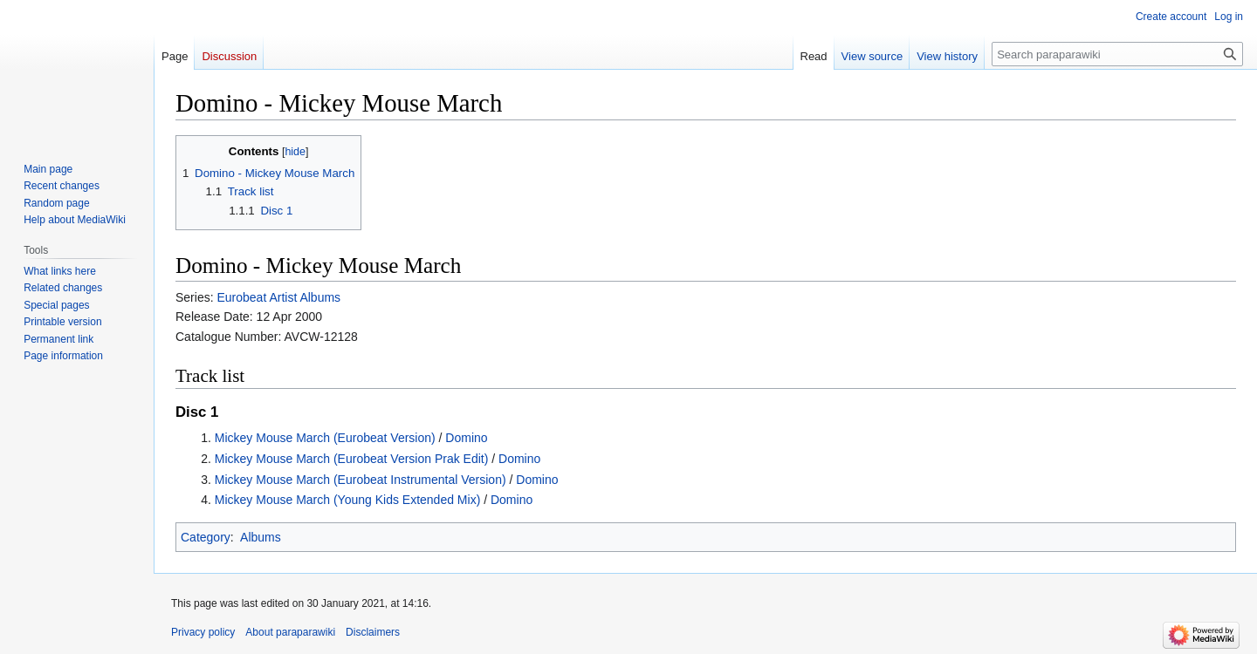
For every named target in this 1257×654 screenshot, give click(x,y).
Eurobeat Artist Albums (278, 297)
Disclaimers (373, 632)
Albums (260, 537)
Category (205, 537)
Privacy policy (203, 632)
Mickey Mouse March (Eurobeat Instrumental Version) (360, 480)
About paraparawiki (290, 632)
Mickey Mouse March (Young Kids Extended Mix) (348, 500)
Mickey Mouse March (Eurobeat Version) (325, 438)
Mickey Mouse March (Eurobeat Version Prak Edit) (352, 459)
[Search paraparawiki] (1117, 54)
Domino (466, 438)
